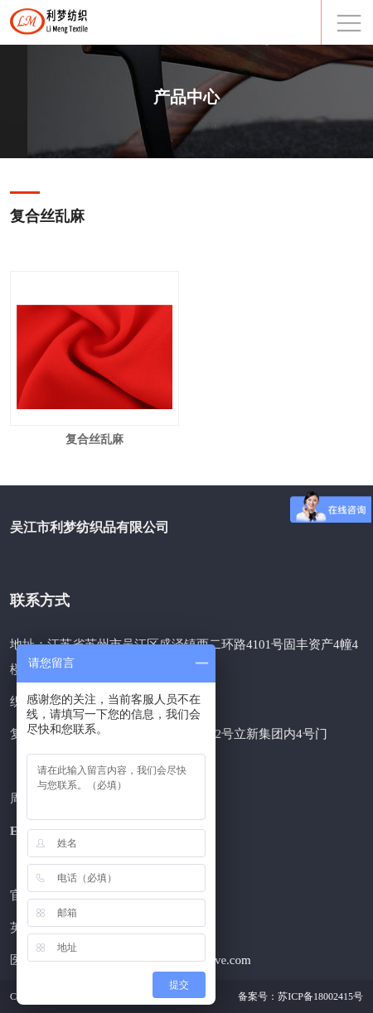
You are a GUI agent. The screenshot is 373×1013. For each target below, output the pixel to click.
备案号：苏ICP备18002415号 (300, 996)
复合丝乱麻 (94, 439)
